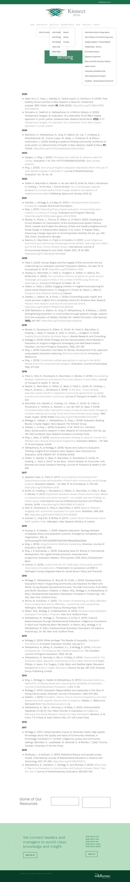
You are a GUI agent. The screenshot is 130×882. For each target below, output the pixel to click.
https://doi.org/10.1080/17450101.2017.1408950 (53, 514)
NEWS (78, 25)
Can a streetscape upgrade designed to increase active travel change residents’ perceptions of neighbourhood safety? (62, 190)
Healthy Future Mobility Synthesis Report (47, 336)
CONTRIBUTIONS (67, 25)
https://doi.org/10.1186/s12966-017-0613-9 (62, 504)
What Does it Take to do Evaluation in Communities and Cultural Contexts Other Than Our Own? (65, 768)
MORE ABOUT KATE (92, 839)
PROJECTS (86, 25)
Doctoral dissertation (74, 353)
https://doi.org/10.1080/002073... (70, 761)
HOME (32, 25)
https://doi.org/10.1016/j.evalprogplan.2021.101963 (50, 216)
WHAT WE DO (41, 25)
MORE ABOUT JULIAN (93, 844)
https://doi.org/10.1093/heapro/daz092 (62, 320)
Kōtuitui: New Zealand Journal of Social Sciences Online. (55, 303)
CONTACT (96, 25)
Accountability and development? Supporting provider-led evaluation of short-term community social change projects (65, 481)
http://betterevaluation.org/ (56, 704)
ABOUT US (54, 25)
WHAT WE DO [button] (30, 855)
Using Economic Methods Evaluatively (60, 544)
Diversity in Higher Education (51, 667)
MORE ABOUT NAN (92, 841)
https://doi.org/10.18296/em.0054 (66, 269)
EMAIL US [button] (91, 854)
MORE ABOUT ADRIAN (93, 846)
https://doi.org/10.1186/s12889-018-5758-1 (76, 417)
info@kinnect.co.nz (104, 2)
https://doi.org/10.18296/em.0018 (42, 487)
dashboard (32, 873)
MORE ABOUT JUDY (92, 837)
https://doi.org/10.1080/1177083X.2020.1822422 (49, 307)
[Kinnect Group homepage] (65, 13)
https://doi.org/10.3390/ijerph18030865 (45, 253)
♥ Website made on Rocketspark (44, 873)
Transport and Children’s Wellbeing (43, 293)
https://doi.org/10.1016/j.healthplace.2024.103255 (59, 148)
